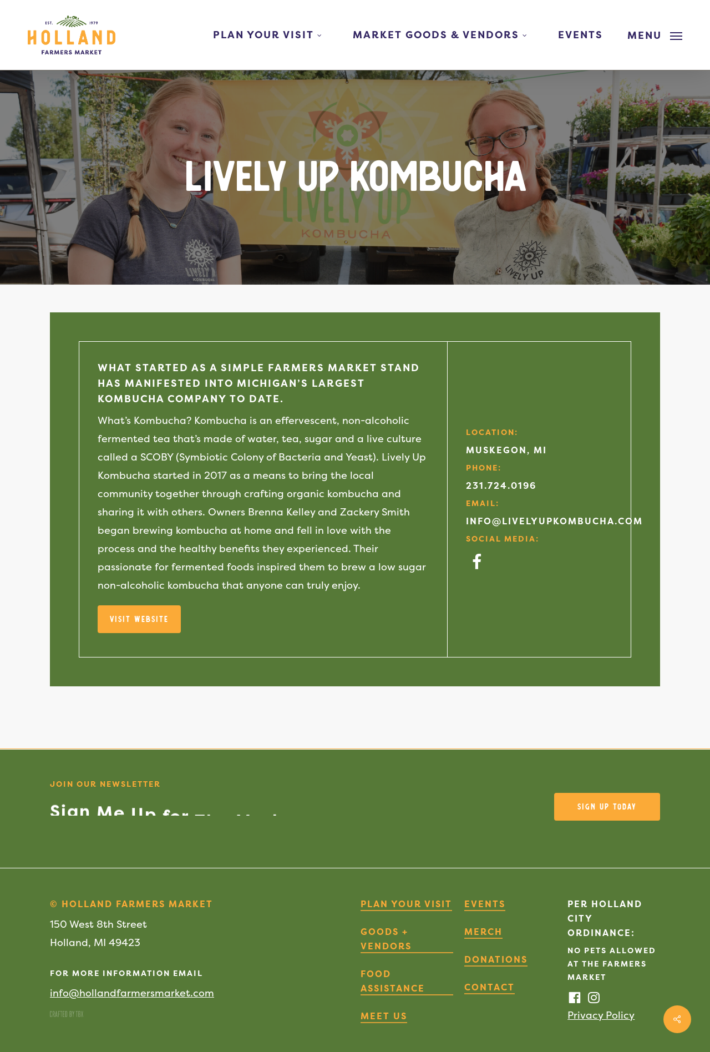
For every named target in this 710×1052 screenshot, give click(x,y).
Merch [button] (483, 931)
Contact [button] (489, 987)
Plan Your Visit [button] (406, 904)
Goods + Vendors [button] (386, 938)
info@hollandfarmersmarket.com (132, 993)
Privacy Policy (601, 1015)
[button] (654, 35)
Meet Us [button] (384, 1016)
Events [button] (484, 904)
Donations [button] (496, 959)
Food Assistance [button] (393, 981)
